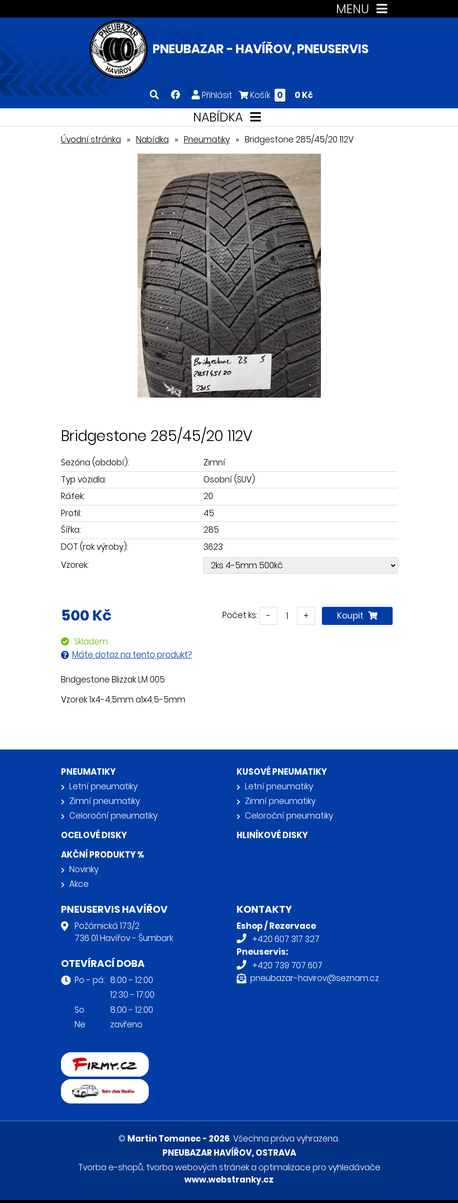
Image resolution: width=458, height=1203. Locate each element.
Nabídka (152, 139)
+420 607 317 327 (285, 939)
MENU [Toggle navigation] (363, 9)
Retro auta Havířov (98, 1085)
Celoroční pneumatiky (113, 816)
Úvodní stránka (91, 139)
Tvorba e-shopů (110, 1167)
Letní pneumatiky (103, 786)
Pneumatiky (207, 139)
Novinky (84, 869)
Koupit (357, 616)
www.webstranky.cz (229, 1179)
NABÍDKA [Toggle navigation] (229, 117)
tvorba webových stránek (197, 1167)
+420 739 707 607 (287, 965)
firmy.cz (77, 1058)
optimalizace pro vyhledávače (319, 1167)
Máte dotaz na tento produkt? (132, 655)
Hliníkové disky (272, 835)
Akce (79, 884)
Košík (276, 94)
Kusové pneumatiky (282, 772)
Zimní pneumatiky (104, 801)
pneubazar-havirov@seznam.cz (314, 978)
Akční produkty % (102, 855)
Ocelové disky (94, 835)
